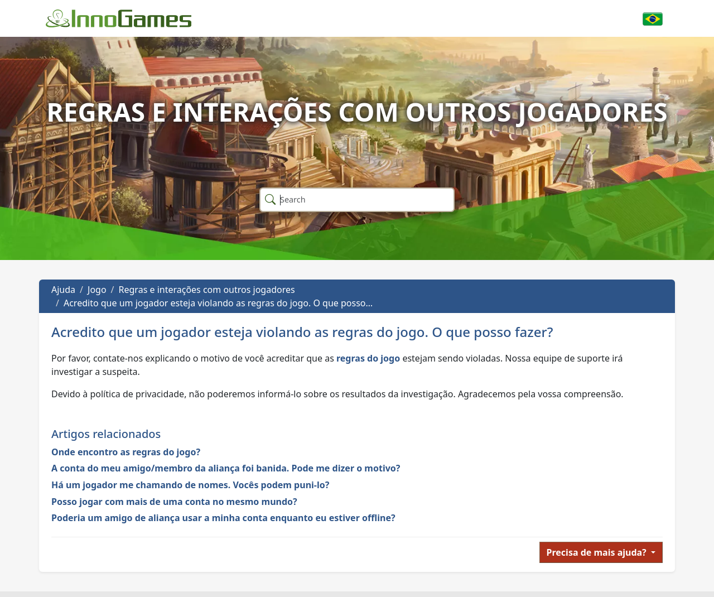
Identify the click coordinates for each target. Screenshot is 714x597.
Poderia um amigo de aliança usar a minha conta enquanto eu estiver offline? (223, 518)
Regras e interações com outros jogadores (207, 289)
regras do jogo (368, 358)
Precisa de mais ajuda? (598, 552)
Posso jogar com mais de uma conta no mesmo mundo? (174, 501)
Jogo (97, 289)
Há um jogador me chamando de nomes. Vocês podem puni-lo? (190, 485)
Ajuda (63, 289)
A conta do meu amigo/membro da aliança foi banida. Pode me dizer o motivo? (225, 468)
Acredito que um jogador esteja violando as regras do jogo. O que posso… (218, 303)
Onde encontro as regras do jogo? (125, 452)
